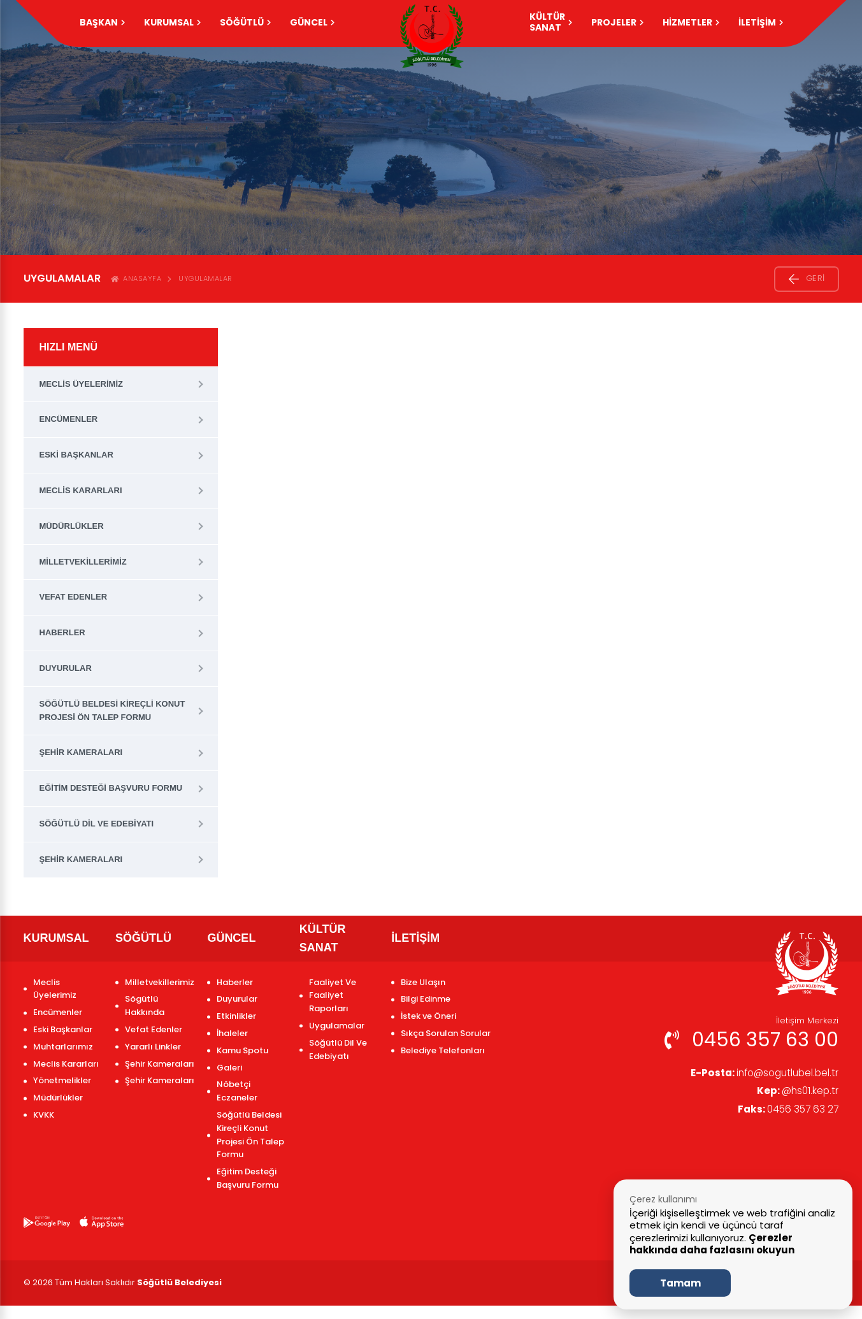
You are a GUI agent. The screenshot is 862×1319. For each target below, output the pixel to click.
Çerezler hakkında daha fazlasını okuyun (711, 1244)
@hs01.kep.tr (796, 1092)
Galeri (229, 1068)
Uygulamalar (205, 278)
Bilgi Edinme (425, 999)
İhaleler (232, 1033)
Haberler (62, 632)
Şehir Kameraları (81, 752)
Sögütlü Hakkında (144, 1005)
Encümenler (69, 419)
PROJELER (617, 22)
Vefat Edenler (74, 597)
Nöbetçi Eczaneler (237, 1091)
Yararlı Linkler (153, 1047)
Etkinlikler (236, 1016)
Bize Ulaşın (423, 982)
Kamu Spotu (242, 1050)
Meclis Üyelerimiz (81, 384)
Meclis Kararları (81, 490)
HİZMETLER (691, 22)
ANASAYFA (136, 278)
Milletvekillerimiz (83, 561)
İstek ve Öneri (428, 1016)
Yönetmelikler (62, 1080)
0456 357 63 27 (786, 1111)
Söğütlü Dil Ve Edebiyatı (97, 823)
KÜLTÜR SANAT (550, 22)
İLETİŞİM (760, 22)
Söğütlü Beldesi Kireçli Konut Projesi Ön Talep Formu (112, 710)
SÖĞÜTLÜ (245, 22)
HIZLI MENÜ (69, 347)
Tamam (680, 1283)
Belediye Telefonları (443, 1050)
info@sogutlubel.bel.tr (760, 1073)
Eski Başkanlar (76, 454)
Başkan (102, 22)
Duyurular (66, 668)
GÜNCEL (312, 22)
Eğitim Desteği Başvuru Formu (111, 788)
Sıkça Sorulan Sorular (446, 1033)
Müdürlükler (72, 526)
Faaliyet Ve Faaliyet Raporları (332, 995)
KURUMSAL (172, 22)
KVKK (43, 1115)
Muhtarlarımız (63, 1047)
